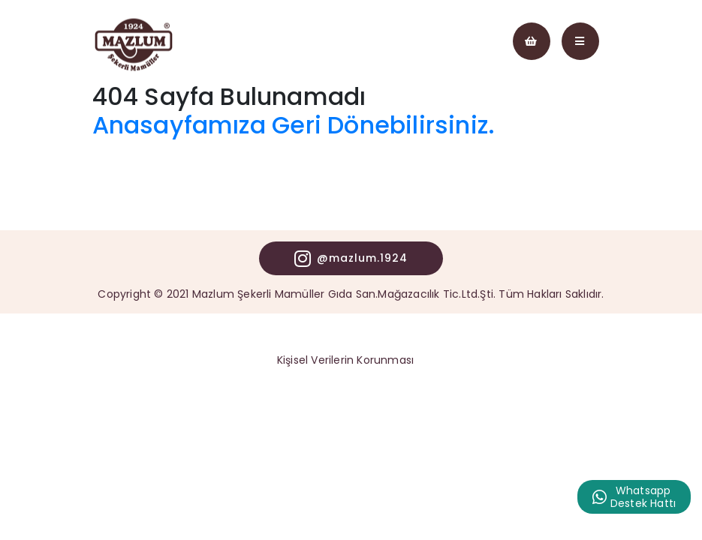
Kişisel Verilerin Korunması (345, 360)
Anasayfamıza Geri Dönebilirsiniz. (294, 125)
